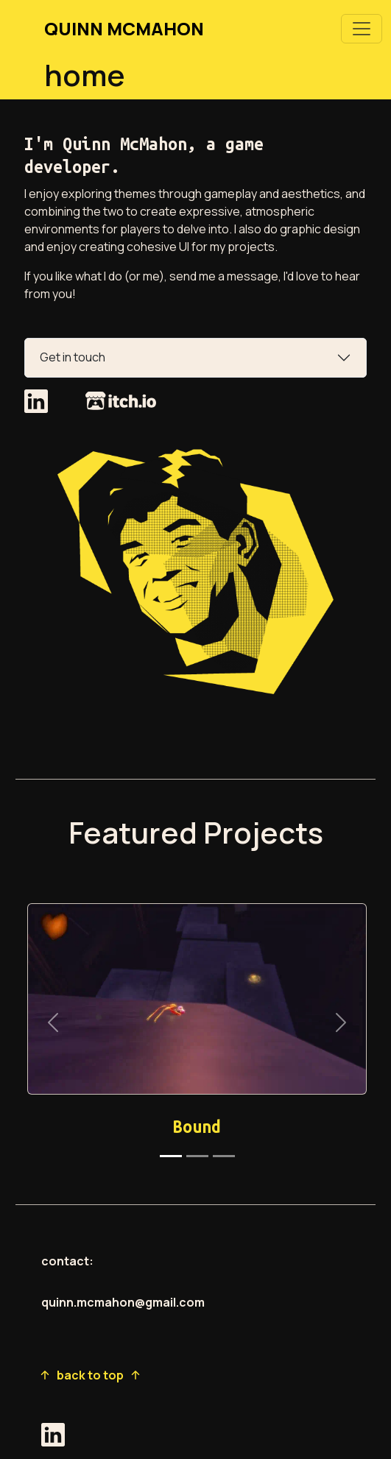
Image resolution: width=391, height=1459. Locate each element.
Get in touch (72, 357)
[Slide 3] (224, 1156)
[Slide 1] (171, 1156)
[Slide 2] (197, 1156)
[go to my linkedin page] (37, 406)
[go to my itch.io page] (120, 406)
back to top (90, 1375)
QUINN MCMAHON (124, 28)
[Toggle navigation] (361, 28)
